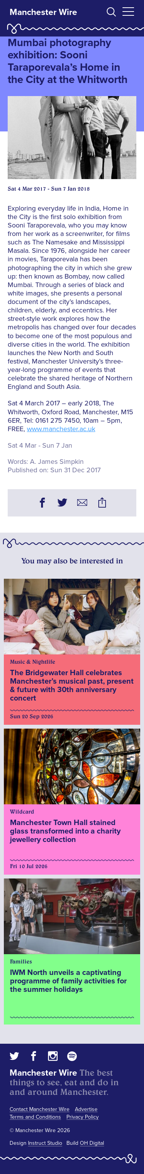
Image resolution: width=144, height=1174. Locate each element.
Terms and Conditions (35, 1117)
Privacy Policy (82, 1117)
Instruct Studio (45, 1143)
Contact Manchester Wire (40, 1109)
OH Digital (92, 1143)
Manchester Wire (43, 12)
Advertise (86, 1109)
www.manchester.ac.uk (61, 429)
